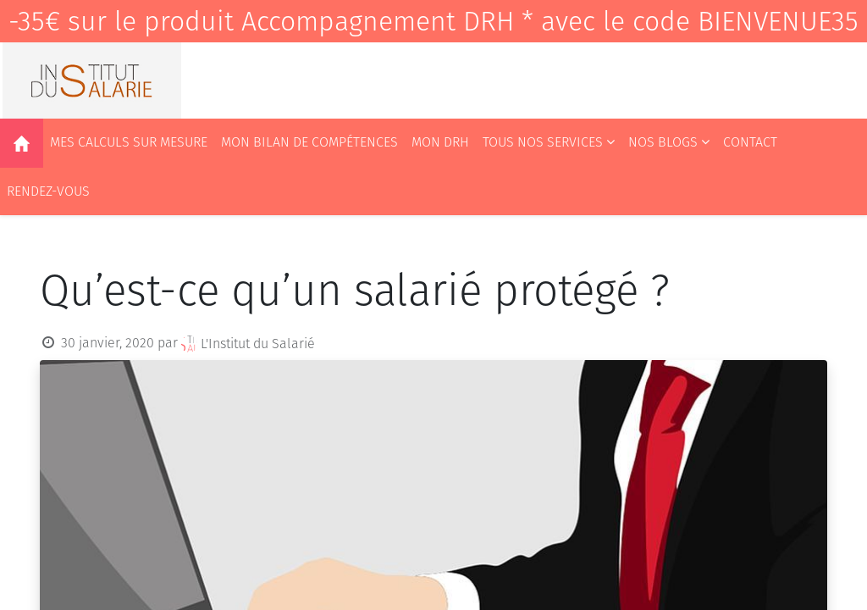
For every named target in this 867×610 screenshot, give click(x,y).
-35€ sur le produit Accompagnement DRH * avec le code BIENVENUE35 (433, 21)
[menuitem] (21, 143)
